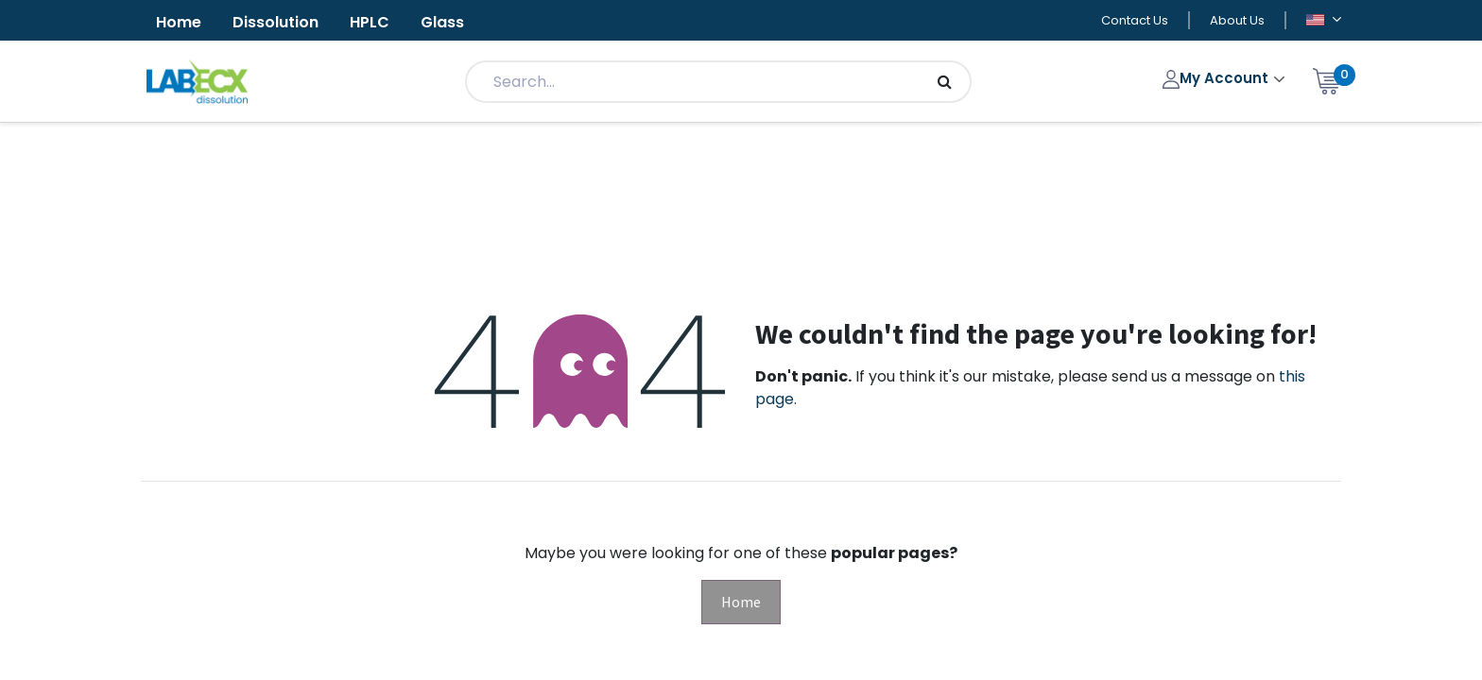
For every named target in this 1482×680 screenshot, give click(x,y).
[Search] (944, 81)
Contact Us (1134, 20)
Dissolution (276, 22)
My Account (1218, 78)
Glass (442, 22)
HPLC (369, 22)
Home (178, 22)
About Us (1237, 20)
